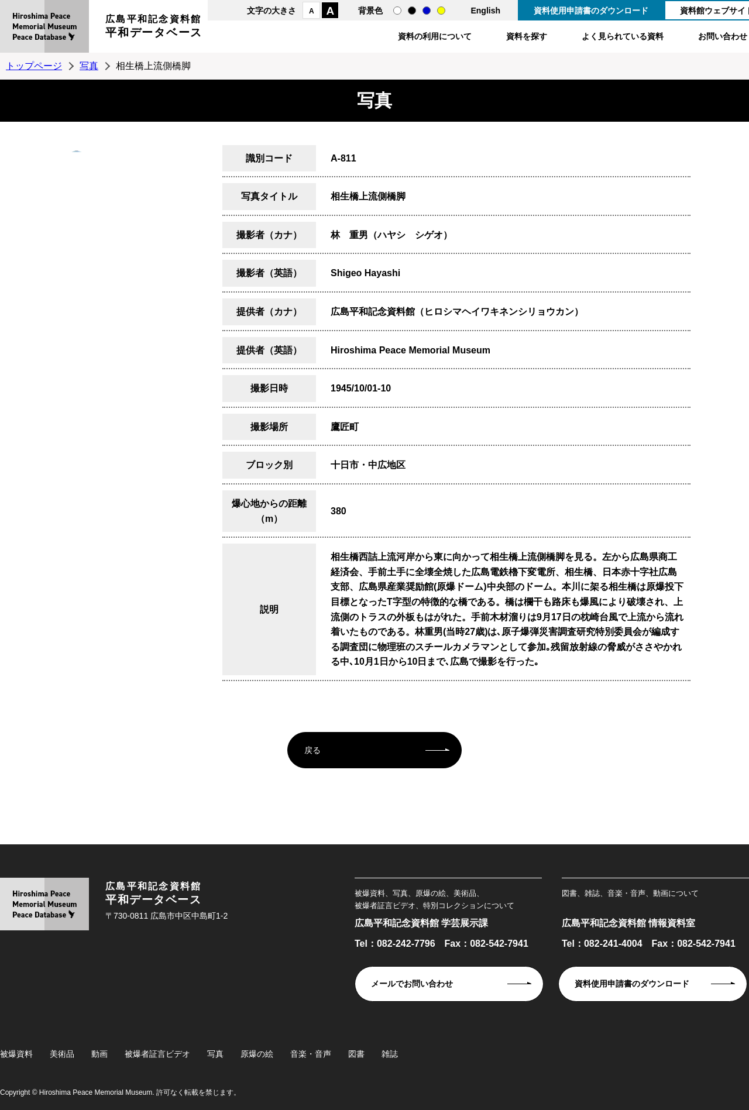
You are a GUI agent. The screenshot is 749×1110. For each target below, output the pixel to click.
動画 (99, 1054)
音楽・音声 (310, 1054)
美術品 (62, 1054)
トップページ (34, 66)
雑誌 (390, 1054)
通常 (397, 10)
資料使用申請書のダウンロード (591, 10)
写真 (89, 66)
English (485, 10)
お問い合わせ (722, 36)
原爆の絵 (256, 1054)
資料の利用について (435, 36)
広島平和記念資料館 (153, 28)
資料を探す (526, 36)
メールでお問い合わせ (412, 983)
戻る (312, 750)
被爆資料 (16, 1054)
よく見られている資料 (623, 36)
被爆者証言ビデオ (157, 1054)
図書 (356, 1054)
